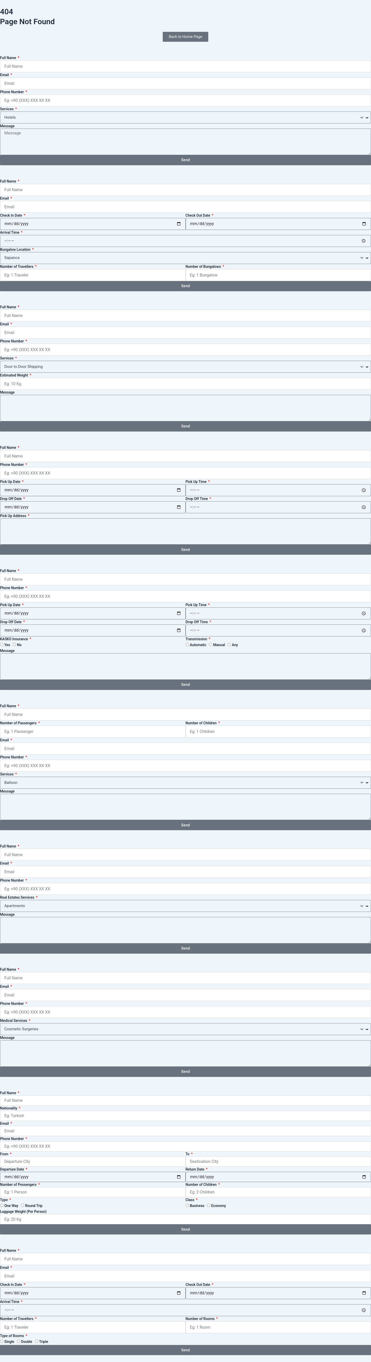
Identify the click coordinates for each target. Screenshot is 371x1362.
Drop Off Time (197, 499)
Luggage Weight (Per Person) (23, 1212)
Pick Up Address (13, 516)
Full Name (8, 58)
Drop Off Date (11, 499)
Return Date (195, 1169)
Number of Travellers (17, 267)
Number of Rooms (201, 1319)
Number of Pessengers (18, 1185)
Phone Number (12, 92)
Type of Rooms (12, 1336)
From (4, 1154)
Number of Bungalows (204, 267)
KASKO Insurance (14, 639)
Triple (43, 1342)
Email (5, 75)
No (19, 645)
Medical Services (14, 1021)
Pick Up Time (197, 482)
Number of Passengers (18, 723)
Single (9, 1342)
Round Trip (34, 1206)
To (188, 1154)
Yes (7, 645)
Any (235, 645)
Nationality (9, 1108)
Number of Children (202, 723)
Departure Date (12, 1169)
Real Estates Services (17, 897)
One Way (11, 1206)
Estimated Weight (14, 375)
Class (190, 1200)
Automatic (198, 645)
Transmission (197, 639)
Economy (218, 1206)
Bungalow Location (15, 249)
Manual (219, 645)
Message (7, 126)
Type (4, 1200)
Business (197, 1206)
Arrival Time (10, 232)
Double (26, 1342)
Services (7, 109)
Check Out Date (198, 215)
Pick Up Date (10, 482)
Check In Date (11, 215)
